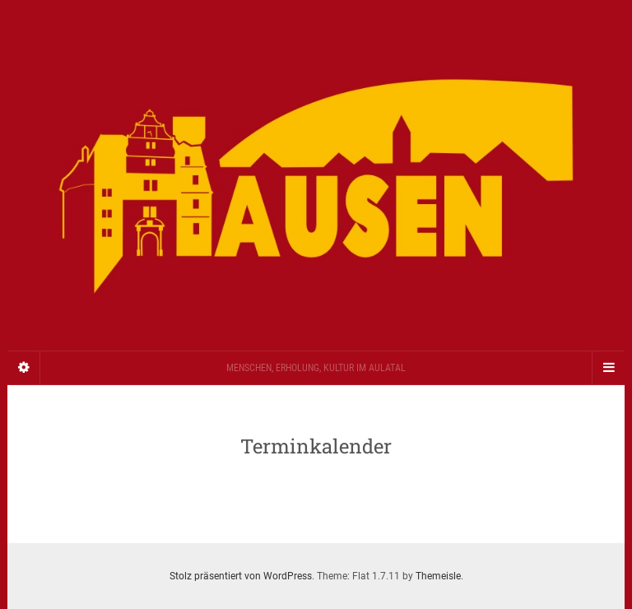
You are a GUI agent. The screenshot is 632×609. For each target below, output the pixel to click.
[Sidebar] (23, 367)
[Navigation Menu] (608, 367)
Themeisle (438, 576)
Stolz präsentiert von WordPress (241, 576)
